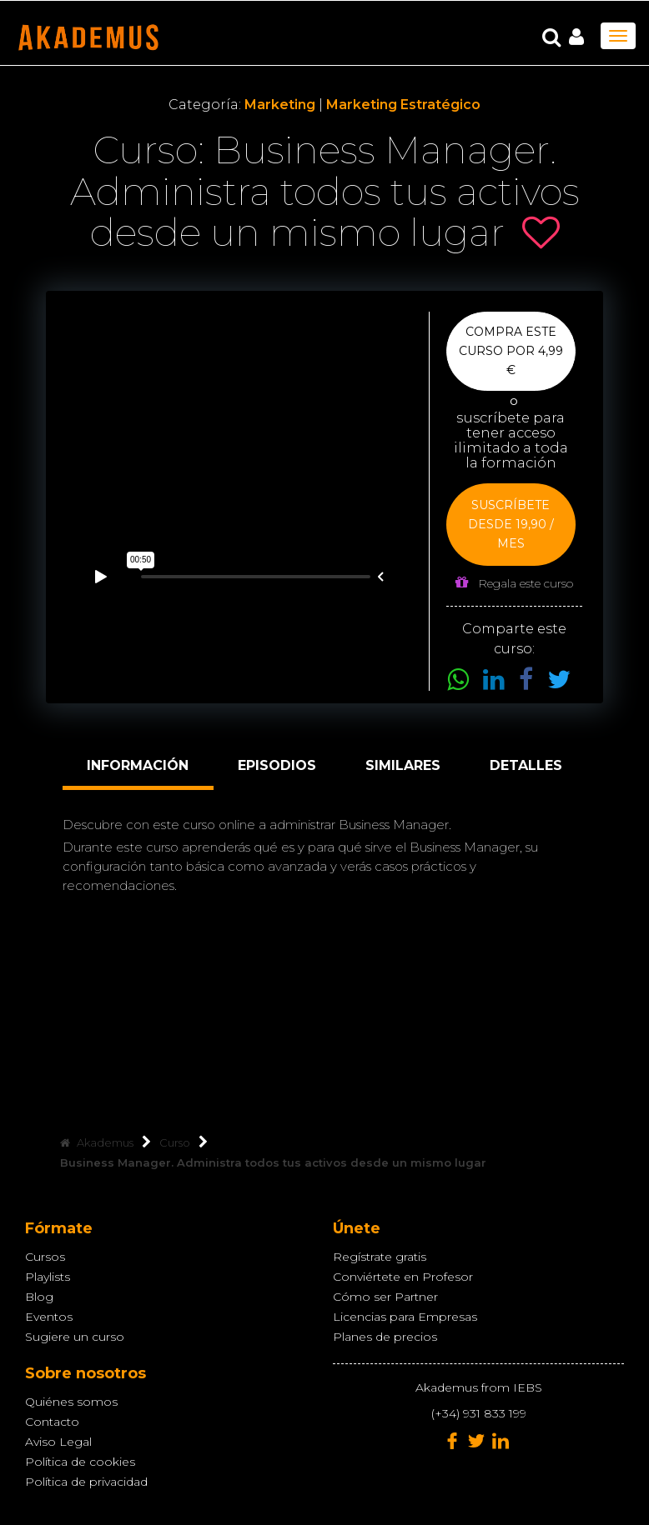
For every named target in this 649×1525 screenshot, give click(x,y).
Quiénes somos (71, 1401)
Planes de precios (385, 1336)
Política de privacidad (86, 1481)
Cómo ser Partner (385, 1296)
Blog (39, 1296)
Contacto (52, 1421)
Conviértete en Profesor (403, 1276)
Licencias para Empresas (405, 1316)
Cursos (45, 1256)
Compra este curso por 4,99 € (511, 351)
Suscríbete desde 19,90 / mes (511, 524)
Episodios (277, 765)
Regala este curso (514, 583)
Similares (402, 765)
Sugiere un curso (74, 1336)
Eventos (49, 1316)
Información (138, 765)
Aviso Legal (58, 1441)
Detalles (526, 765)
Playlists (47, 1276)
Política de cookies (80, 1461)
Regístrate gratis (379, 1256)
